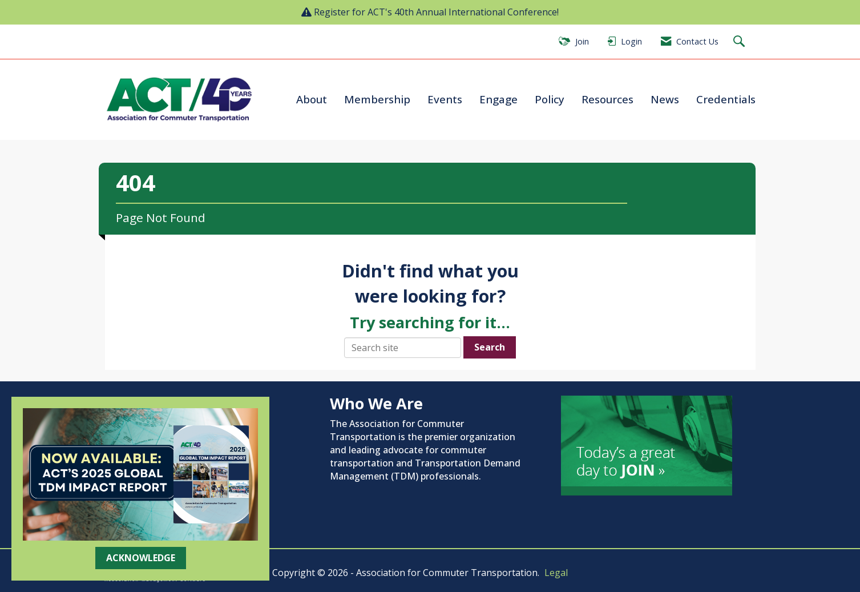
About (311, 99)
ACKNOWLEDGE (140, 557)
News (665, 99)
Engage (498, 99)
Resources (607, 99)
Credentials (726, 99)
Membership (377, 99)
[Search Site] (740, 42)
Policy (549, 99)
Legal (556, 572)
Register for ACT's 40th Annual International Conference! (436, 12)
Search (489, 347)
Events (444, 99)
